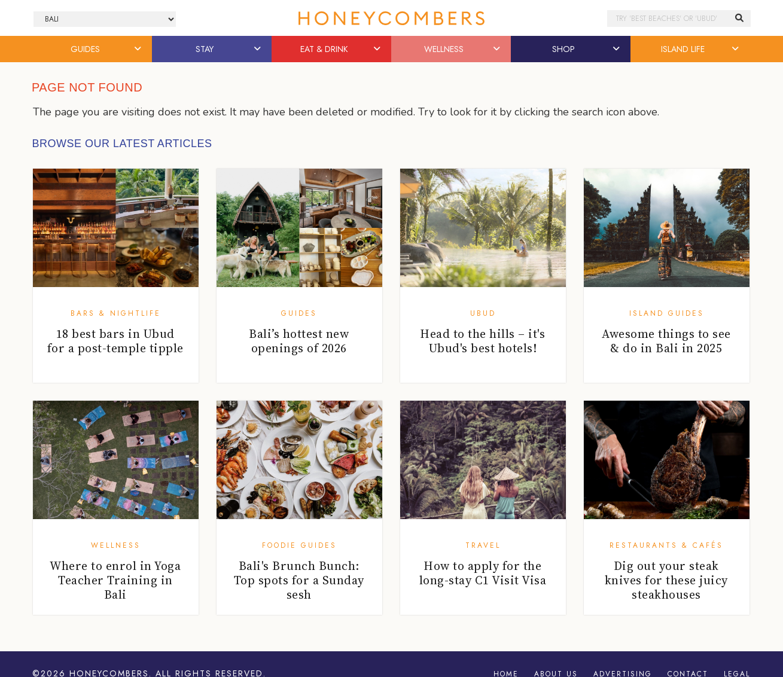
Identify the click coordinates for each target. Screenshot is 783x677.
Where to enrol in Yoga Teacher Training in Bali (115, 580)
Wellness (116, 545)
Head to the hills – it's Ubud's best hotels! (482, 340)
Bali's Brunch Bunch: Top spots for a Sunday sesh (299, 580)
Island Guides (666, 313)
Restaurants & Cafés (666, 545)
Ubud (483, 313)
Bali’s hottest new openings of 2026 (299, 340)
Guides (299, 313)
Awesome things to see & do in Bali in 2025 (666, 340)
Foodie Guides (299, 545)
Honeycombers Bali (391, 18)
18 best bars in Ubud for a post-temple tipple (115, 340)
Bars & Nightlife (116, 313)
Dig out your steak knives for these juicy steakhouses (666, 580)
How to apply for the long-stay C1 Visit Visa (483, 572)
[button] (138, 49)
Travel (483, 545)
